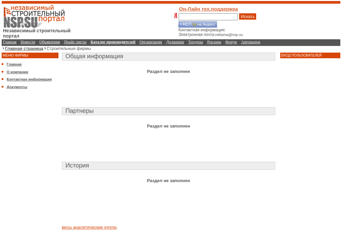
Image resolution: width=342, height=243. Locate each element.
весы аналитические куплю (89, 227)
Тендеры (195, 42)
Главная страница (24, 48)
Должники (175, 42)
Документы (17, 87)
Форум (231, 42)
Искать (248, 16)
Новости (28, 42)
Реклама (214, 42)
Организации (151, 42)
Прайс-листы (75, 42)
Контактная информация (29, 79)
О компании (17, 72)
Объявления (49, 42)
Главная (9, 42)
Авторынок (250, 42)
